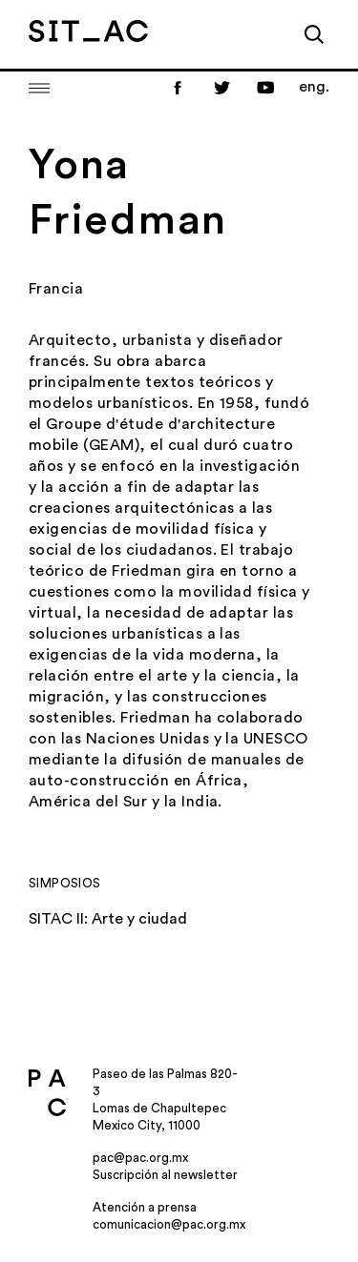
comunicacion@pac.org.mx (169, 1224)
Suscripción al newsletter (165, 1175)
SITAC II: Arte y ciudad (108, 918)
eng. (314, 86)
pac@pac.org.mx (140, 1157)
